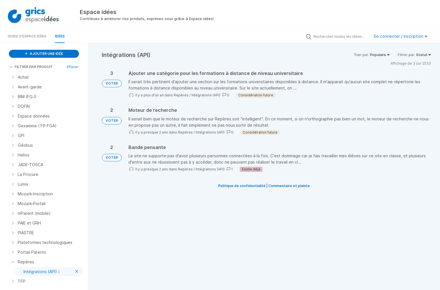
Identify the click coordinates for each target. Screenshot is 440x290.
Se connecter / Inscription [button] (401, 36)
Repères (181, 95)
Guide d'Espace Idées (26, 36)
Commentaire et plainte (289, 186)
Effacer (73, 67)
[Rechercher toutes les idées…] (340, 36)
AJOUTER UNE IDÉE (44, 53)
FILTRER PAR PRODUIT (31, 67)
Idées (60, 36)
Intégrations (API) (205, 95)
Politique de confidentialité (241, 186)
